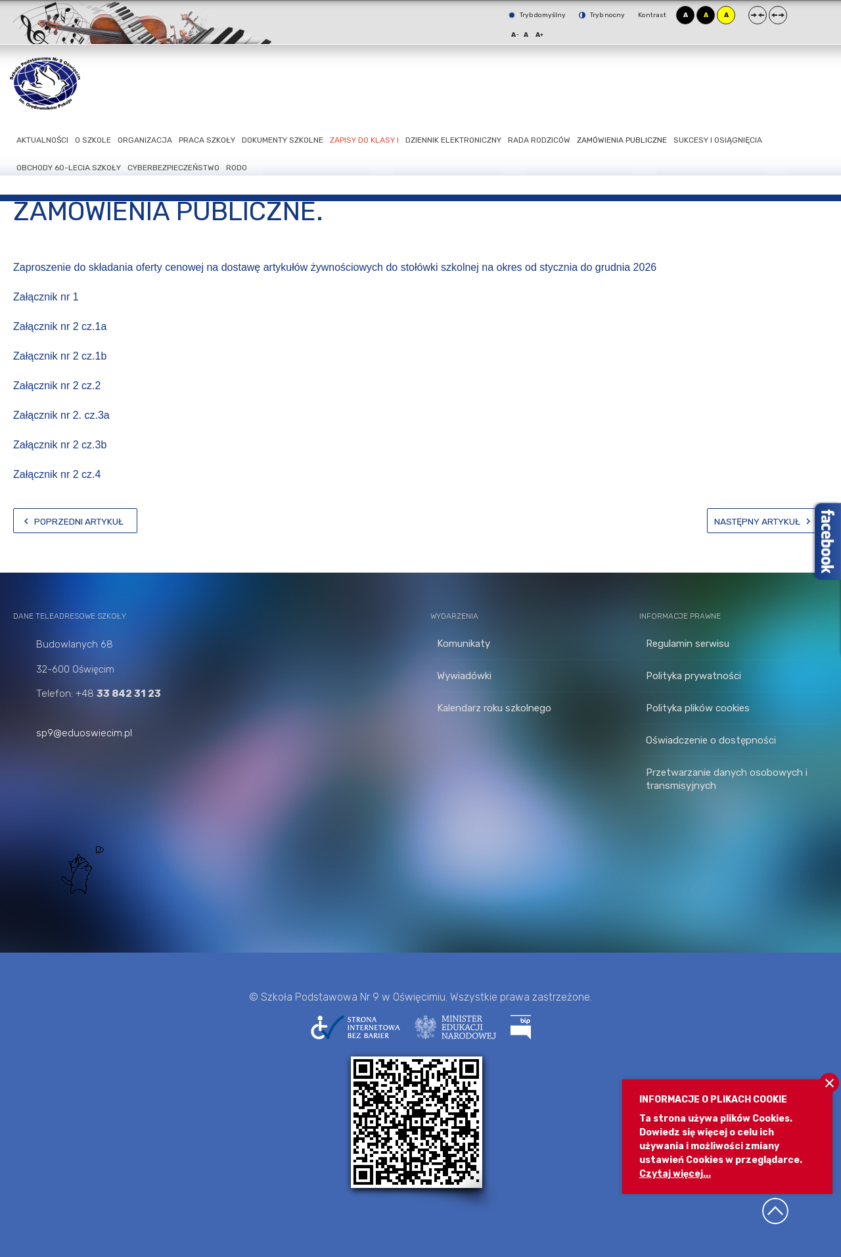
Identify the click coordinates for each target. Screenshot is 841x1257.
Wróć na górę (775, 1211)
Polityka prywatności (693, 676)
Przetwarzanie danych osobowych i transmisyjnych (726, 779)
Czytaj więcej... (675, 1173)
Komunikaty (463, 644)
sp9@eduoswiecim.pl (84, 733)
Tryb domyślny (537, 15)
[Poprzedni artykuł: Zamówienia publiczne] (75, 520)
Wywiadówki (464, 676)
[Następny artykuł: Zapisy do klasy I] (767, 520)
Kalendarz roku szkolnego (494, 708)
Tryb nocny (602, 15)
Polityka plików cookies (698, 708)
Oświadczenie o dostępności (711, 740)
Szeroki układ (778, 15)
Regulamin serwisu (687, 644)
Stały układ (757, 15)
